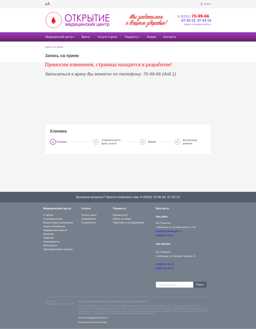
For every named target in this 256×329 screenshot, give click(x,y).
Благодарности (51, 241)
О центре (48, 215)
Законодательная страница (58, 249)
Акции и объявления (54, 226)
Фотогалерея (50, 245)
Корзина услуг (120, 215)
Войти (205, 3)
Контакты (169, 37)
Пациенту (131, 37)
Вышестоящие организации (58, 222)
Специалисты (88, 222)
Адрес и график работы (197, 24)
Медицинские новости (55, 230)
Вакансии (48, 234)
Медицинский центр (59, 37)
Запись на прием (54, 47)
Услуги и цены (107, 37)
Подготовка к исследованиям (128, 222)
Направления (88, 218)
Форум (151, 37)
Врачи (85, 37)
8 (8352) (193, 16)
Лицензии (48, 237)
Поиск (200, 284)
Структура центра (53, 218)
